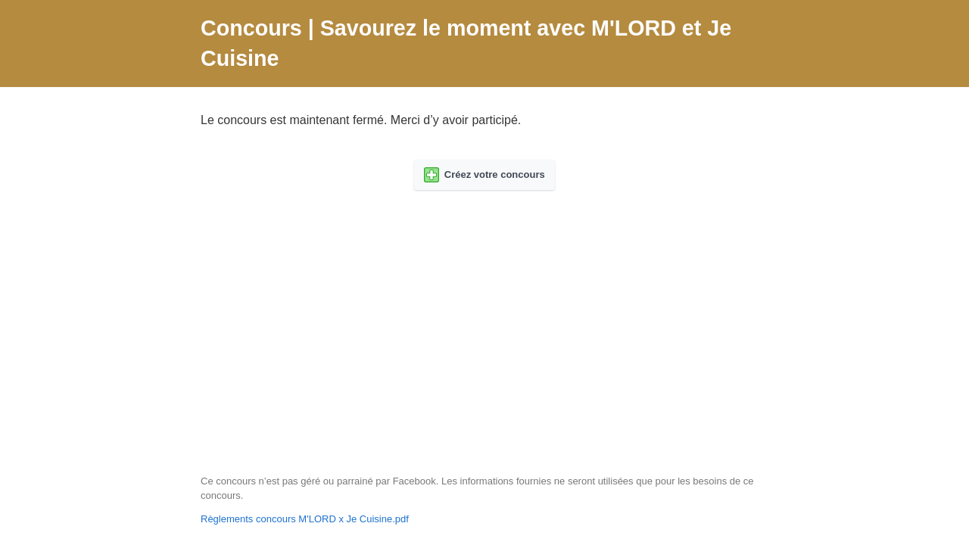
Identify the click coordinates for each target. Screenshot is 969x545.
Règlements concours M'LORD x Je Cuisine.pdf (305, 519)
